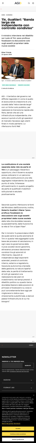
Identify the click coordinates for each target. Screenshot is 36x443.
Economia (9, 15)
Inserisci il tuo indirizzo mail (13, 361)
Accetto (18, 428)
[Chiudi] (34, 395)
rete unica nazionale (9, 85)
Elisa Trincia (6, 52)
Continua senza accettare (18, 434)
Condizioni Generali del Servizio (19, 371)
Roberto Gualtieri (23, 85)
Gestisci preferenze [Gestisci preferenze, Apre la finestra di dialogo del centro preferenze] (18, 439)
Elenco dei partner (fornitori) (11, 423)
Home (3, 15)
